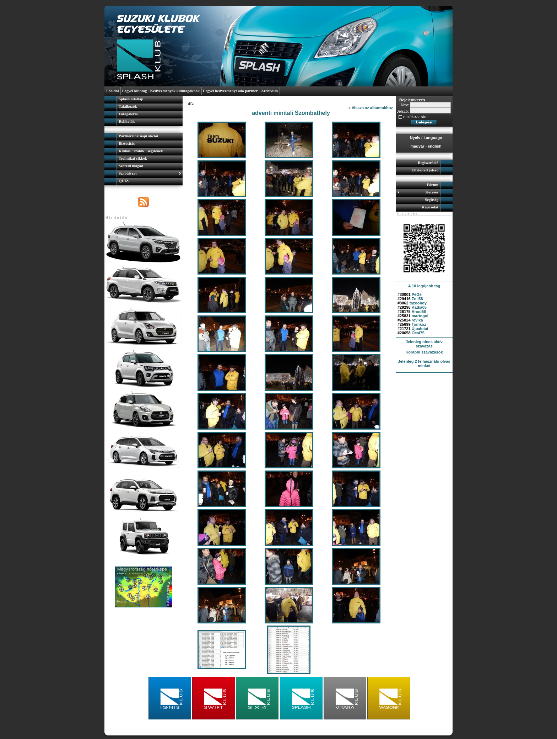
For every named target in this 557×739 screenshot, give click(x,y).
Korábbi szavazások (424, 352)
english (435, 146)
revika (417, 320)
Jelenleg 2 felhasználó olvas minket (424, 363)
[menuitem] (143, 99)
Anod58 (419, 311)
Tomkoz (419, 324)
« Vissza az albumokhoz (370, 108)
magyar (417, 146)
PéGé (417, 294)
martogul (420, 316)
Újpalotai (420, 328)
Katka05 (419, 307)
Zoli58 (417, 299)
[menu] (143, 111)
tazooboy (418, 303)
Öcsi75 (418, 333)
